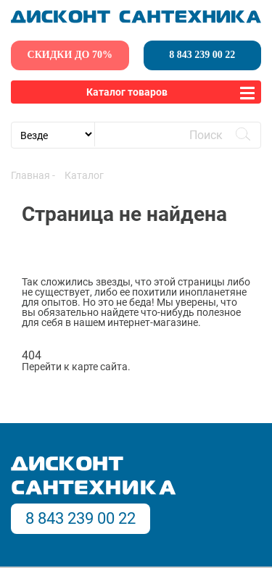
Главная (30, 175)
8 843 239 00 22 (202, 54)
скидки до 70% (70, 54)
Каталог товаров (127, 92)
